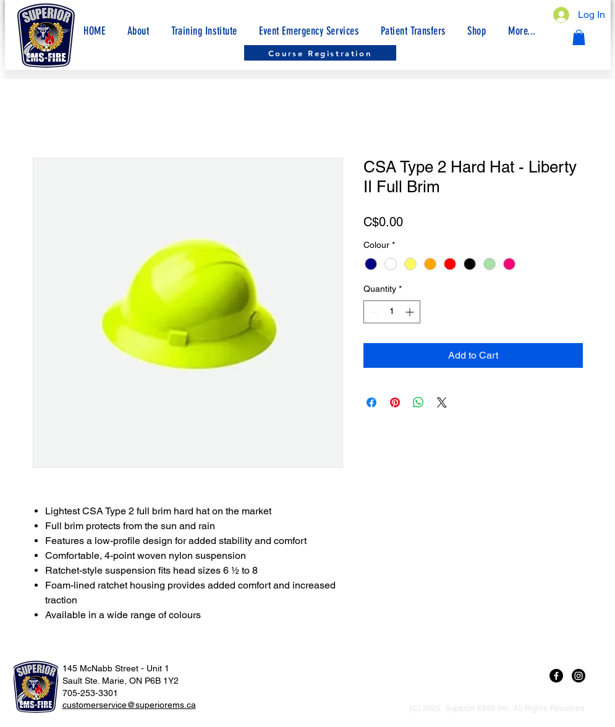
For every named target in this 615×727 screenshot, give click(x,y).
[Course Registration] (320, 53)
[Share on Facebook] (371, 402)
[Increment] (410, 312)
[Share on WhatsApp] (418, 402)
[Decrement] (373, 312)
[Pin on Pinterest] (395, 402)
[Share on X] (442, 402)
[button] (521, 31)
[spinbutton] (392, 312)
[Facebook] (556, 675)
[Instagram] (578, 675)
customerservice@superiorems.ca (129, 705)
